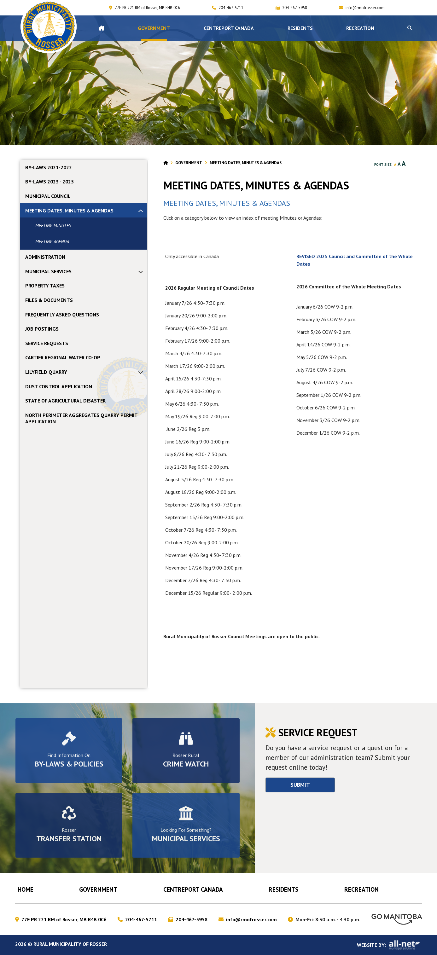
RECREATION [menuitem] (360, 28)
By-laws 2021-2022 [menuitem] (48, 167)
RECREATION (361, 889)
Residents (283, 889)
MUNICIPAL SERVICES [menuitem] (48, 271)
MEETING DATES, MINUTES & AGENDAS (246, 162)
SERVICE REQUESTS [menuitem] (46, 343)
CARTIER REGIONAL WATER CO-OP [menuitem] (62, 357)
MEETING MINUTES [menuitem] (53, 226)
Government (188, 162)
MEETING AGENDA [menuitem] (52, 242)
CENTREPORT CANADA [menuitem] (229, 28)
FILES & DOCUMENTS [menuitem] (49, 300)
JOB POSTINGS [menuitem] (42, 329)
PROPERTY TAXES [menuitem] (45, 285)
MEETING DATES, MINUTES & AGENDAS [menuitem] (69, 210)
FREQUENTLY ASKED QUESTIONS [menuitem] (62, 314)
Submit (300, 784)
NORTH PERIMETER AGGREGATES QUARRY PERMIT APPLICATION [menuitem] (81, 418)
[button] (409, 28)
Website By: (389, 945)
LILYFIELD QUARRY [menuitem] (46, 372)
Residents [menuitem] (300, 28)
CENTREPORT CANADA (193, 889)
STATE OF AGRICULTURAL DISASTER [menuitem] (65, 400)
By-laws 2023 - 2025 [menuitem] (49, 181)
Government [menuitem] (154, 28)
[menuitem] (101, 28)
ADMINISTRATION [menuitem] (45, 257)
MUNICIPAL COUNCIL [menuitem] (48, 196)
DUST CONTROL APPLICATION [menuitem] (58, 386)
